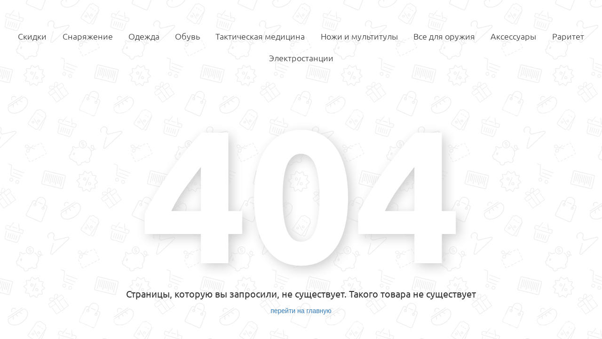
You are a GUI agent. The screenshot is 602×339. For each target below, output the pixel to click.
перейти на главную (301, 311)
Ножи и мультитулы (359, 36)
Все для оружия (444, 36)
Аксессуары (513, 36)
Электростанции (301, 58)
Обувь (187, 36)
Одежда (143, 36)
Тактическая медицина (260, 36)
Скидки (32, 36)
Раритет (568, 36)
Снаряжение (88, 36)
